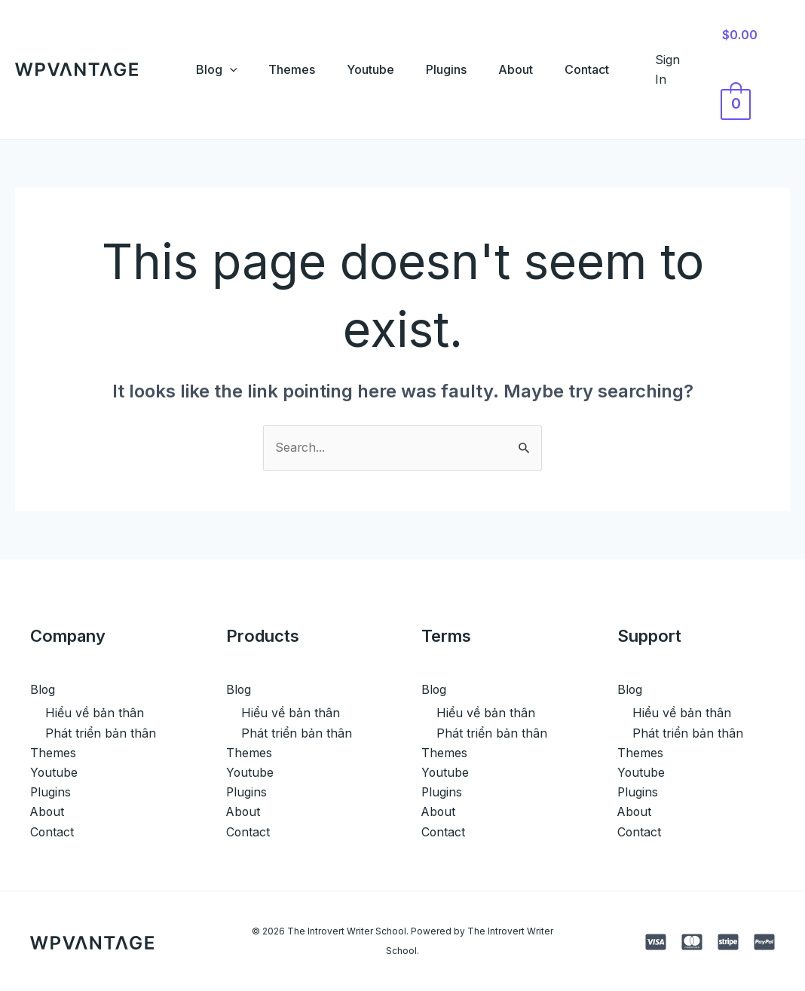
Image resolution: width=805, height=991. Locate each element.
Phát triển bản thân (100, 732)
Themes (285, 69)
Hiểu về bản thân (94, 711)
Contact (598, 69)
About (522, 69)
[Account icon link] (685, 70)
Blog (205, 69)
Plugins (448, 69)
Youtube (368, 69)
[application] (218, 69)
